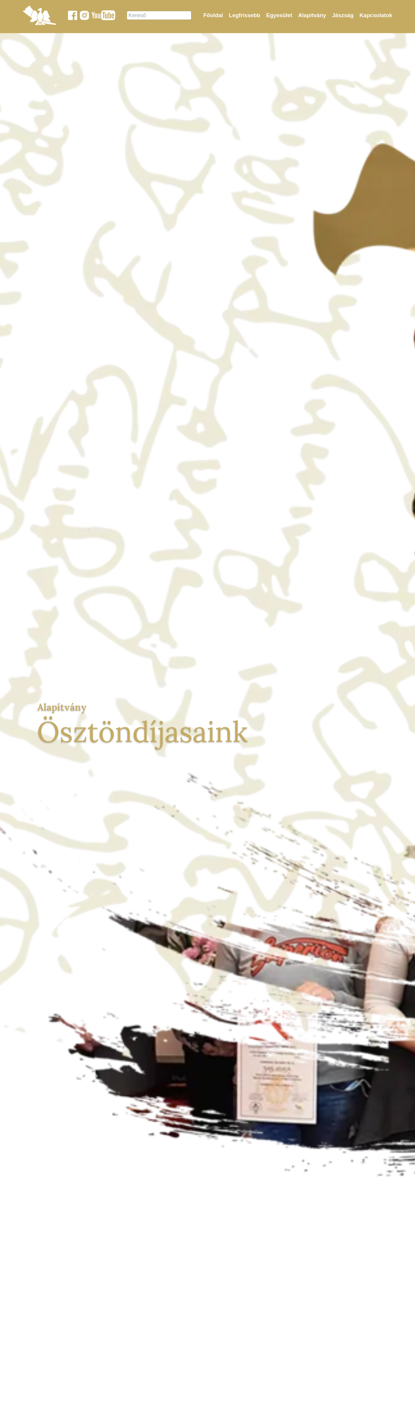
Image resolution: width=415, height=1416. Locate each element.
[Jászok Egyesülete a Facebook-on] (72, 15)
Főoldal (213, 15)
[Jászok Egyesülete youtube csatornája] (103, 15)
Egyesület (279, 15)
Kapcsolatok (376, 15)
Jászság (343, 15)
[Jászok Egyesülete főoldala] (39, 15)
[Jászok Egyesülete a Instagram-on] (84, 15)
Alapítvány (312, 15)
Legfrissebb (244, 15)
